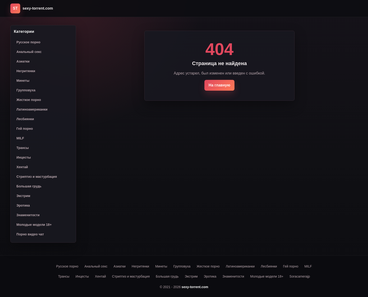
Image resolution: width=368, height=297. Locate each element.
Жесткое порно (28, 100)
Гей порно (24, 128)
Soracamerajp (299, 276)
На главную (219, 85)
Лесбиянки (25, 119)
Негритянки (25, 71)
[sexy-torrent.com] (31, 8)
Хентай (22, 167)
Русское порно (28, 42)
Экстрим (23, 196)
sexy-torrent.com (195, 287)
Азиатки (23, 61)
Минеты (22, 80)
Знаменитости (28, 215)
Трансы (22, 148)
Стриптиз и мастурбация (36, 176)
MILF (20, 138)
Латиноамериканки (31, 109)
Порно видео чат (30, 234)
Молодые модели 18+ (34, 224)
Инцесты (23, 157)
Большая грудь (28, 186)
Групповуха (25, 90)
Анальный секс (29, 52)
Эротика (23, 205)
